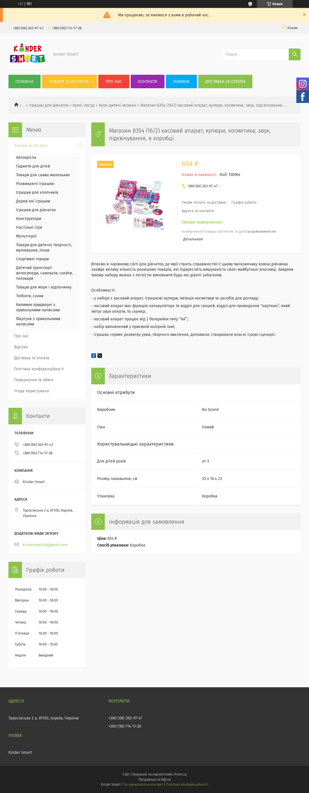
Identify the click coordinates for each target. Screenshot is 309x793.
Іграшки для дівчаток (49, 105)
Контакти (147, 81)
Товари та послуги (68, 81)
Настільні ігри (29, 227)
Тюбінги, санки (29, 296)
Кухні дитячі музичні (118, 105)
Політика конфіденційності (39, 369)
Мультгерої (26, 236)
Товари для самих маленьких (43, 175)
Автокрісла (26, 157)
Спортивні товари (32, 259)
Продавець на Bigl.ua (154, 779)
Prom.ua (180, 774)
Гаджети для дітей (33, 166)
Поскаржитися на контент (143, 785)
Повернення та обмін (33, 380)
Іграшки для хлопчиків (37, 192)
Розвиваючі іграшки (35, 183)
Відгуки (21, 347)
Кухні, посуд (84, 105)
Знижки (181, 81)
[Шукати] (295, 54)
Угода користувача (31, 391)
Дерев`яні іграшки (33, 201)
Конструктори (28, 218)
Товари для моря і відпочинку (44, 287)
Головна (24, 81)
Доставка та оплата (225, 81)
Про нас (114, 81)
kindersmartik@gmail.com (45, 545)
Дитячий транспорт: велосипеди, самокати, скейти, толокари (44, 273)
